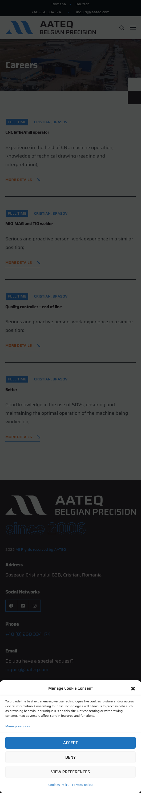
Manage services (17, 726)
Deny (70, 757)
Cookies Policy (59, 784)
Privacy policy (82, 784)
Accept (70, 743)
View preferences (70, 772)
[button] (133, 688)
